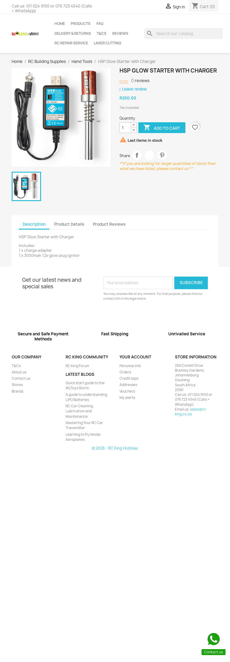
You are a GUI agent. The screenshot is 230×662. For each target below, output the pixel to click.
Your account (135, 357)
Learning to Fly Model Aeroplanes (83, 437)
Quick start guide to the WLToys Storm (85, 385)
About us (19, 372)
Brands (17, 391)
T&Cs (101, 33)
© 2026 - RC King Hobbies (115, 448)
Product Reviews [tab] (109, 224)
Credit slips (128, 378)
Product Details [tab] (69, 224)
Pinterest (162, 155)
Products (80, 23)
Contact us (21, 378)
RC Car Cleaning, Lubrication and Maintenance (80, 411)
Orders (125, 372)
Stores (17, 384)
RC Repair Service (71, 43)
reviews (140, 80)
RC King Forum (77, 366)
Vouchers (127, 391)
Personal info (130, 366)
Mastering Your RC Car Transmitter (84, 425)
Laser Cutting (107, 43)
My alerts (127, 397)
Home (60, 23)
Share (137, 155)
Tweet (150, 155)
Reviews (120, 33)
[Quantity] (125, 127)
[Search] (183, 33)
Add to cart (161, 128)
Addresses (128, 384)
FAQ (99, 23)
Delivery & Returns (73, 33)
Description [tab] (34, 224)
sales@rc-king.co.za (191, 412)
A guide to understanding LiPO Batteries (86, 397)
